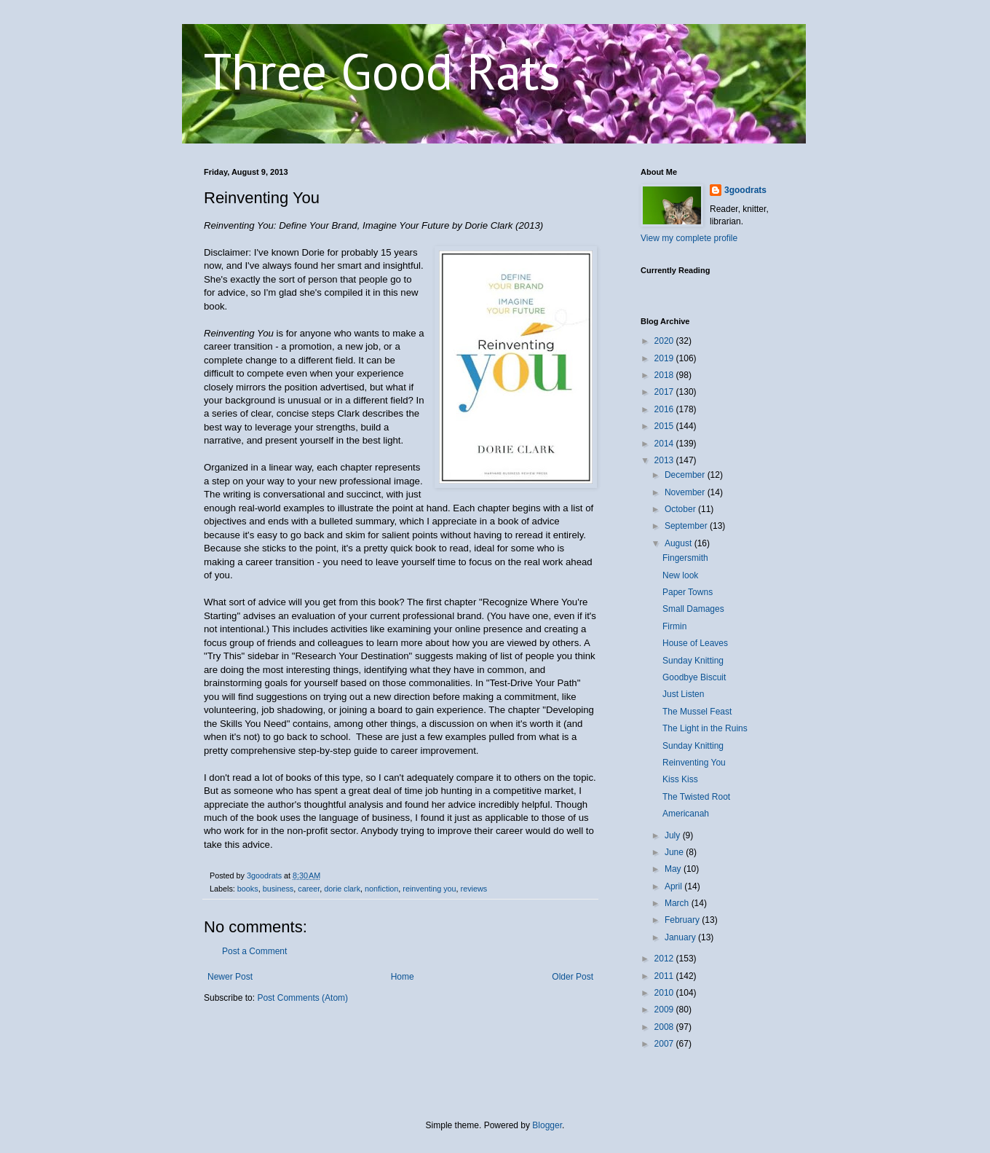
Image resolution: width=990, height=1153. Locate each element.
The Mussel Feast (697, 712)
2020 (665, 341)
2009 (665, 1009)
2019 (665, 358)
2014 (665, 443)
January (681, 937)
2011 (665, 976)
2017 (665, 392)
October (681, 509)
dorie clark (342, 888)
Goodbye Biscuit (694, 677)
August (679, 543)
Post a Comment (254, 951)
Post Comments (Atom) (302, 998)
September (687, 526)
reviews (474, 888)
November (686, 492)
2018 (665, 375)
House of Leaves (695, 643)
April (674, 886)
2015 (665, 426)
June (675, 852)
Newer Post (230, 977)
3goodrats (745, 190)
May (674, 869)
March (678, 903)
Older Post (572, 977)
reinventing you (429, 888)
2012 (665, 958)
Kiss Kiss (680, 779)
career (309, 888)
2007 (665, 1044)
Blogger (547, 1125)
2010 (665, 993)
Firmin (674, 626)
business (278, 888)
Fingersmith (685, 558)
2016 (665, 409)
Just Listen (683, 694)
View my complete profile (689, 238)
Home (402, 977)
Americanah (685, 813)
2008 (665, 1027)
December (686, 475)
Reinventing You (694, 762)
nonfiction (381, 888)
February (683, 920)
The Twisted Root (696, 797)
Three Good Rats (382, 70)
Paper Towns (687, 592)
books (247, 888)
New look (680, 575)
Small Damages (693, 609)
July (674, 835)
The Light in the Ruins (705, 728)
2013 (665, 460)
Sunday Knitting (693, 661)
